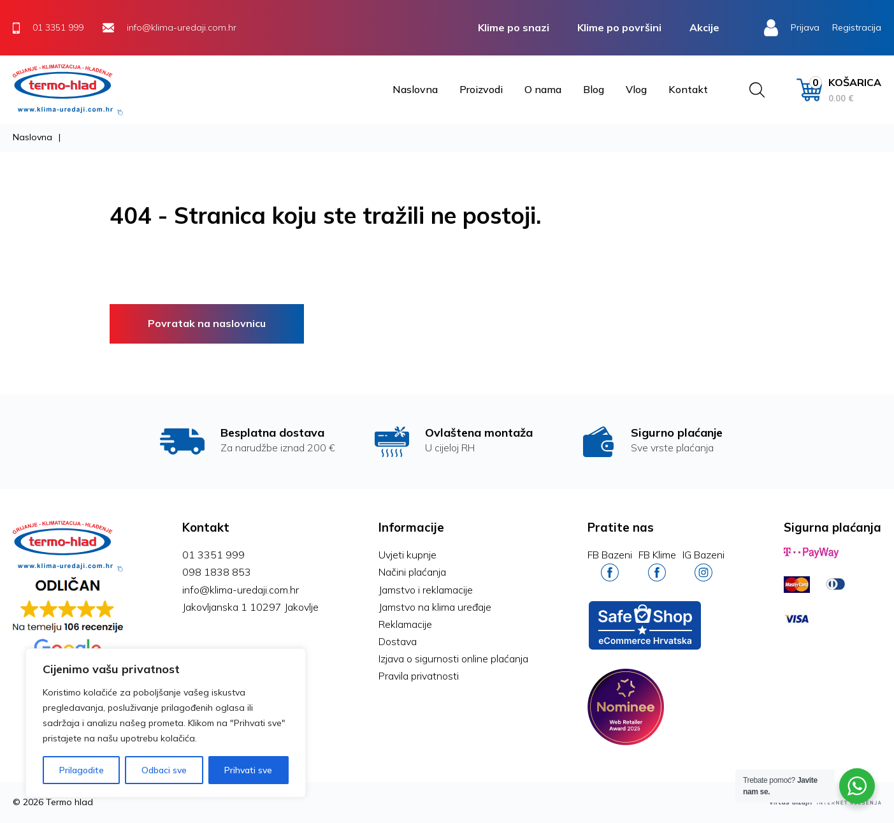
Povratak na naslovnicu (207, 323)
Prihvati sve (248, 770)
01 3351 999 (213, 554)
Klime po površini (619, 27)
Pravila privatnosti (419, 675)
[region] (165, 723)
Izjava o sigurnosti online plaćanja (453, 658)
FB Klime (657, 564)
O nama (542, 89)
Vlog (636, 89)
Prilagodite (81, 770)
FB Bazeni (610, 564)
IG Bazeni (703, 564)
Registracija (856, 27)
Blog (593, 89)
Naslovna (415, 89)
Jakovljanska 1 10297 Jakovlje (250, 607)
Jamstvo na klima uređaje (435, 607)
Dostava (398, 641)
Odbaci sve (164, 770)
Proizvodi (481, 89)
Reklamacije (405, 624)
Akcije (704, 27)
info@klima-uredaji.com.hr (240, 589)
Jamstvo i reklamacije (426, 589)
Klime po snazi (513, 27)
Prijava (805, 27)
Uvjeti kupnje (407, 554)
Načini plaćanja (412, 571)
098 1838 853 (216, 571)
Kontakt (688, 89)
